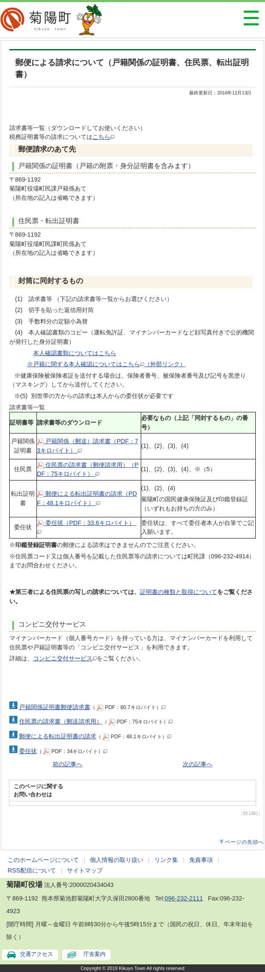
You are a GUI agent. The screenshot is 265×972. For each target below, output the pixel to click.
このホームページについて (43, 859)
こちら (103, 136)
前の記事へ (67, 764)
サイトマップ (85, 870)
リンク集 (166, 859)
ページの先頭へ (244, 842)
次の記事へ (197, 764)
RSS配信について (32, 870)
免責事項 (201, 859)
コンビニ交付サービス (65, 658)
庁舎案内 (95, 954)
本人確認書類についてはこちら (74, 353)
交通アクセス (36, 954)
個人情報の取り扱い (116, 859)
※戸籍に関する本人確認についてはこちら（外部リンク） (106, 364)
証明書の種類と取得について (178, 591)
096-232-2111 (184, 898)
